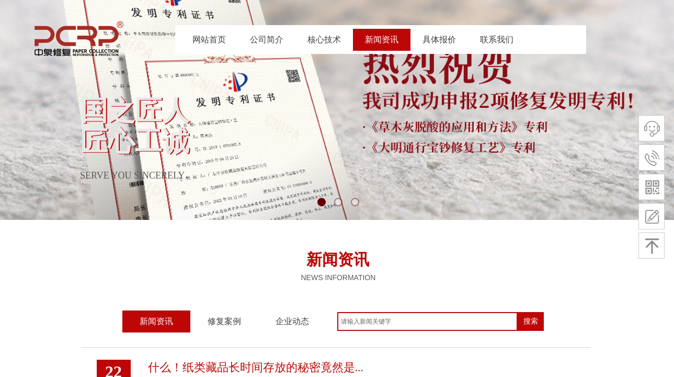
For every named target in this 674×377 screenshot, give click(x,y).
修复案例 (224, 321)
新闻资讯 (381, 39)
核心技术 (324, 39)
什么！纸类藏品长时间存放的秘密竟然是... (256, 367)
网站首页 (209, 39)
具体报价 (439, 39)
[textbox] (427, 321)
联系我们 (496, 39)
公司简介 (266, 39)
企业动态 (292, 321)
